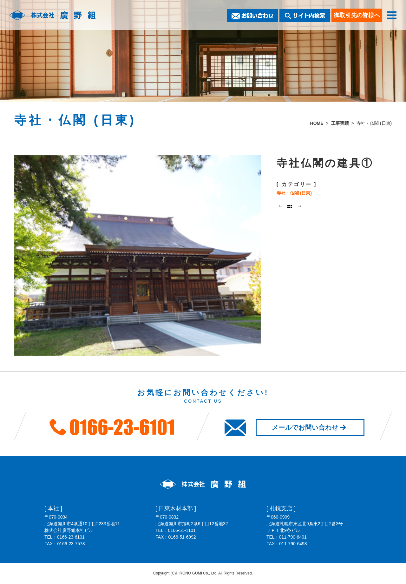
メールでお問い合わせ (310, 427)
